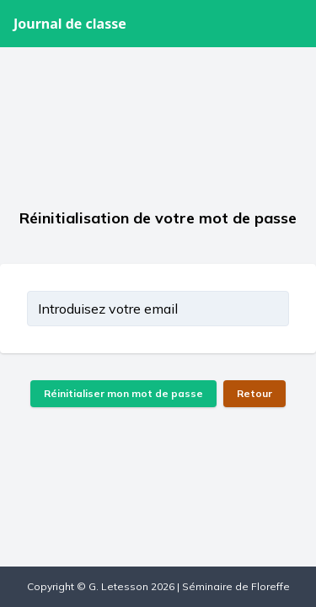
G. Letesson (118, 586)
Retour (254, 393)
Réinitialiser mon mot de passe (123, 393)
